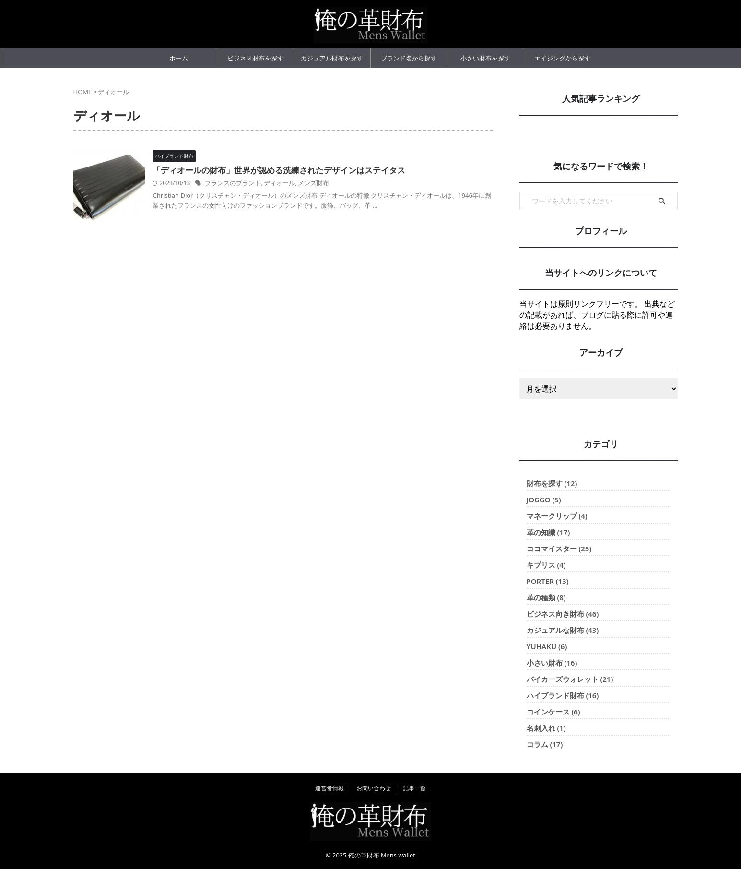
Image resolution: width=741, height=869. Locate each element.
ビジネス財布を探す (255, 58)
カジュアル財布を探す (332, 58)
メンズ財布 (329, 183)
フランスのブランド (254, 183)
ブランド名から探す (409, 58)
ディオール (297, 183)
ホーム (178, 58)
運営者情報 (329, 788)
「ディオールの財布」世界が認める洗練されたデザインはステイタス (295, 171)
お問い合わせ (373, 788)
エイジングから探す (562, 58)
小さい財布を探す (485, 58)
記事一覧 (414, 788)
